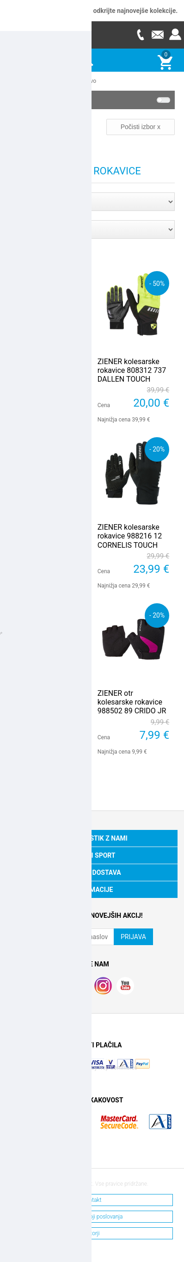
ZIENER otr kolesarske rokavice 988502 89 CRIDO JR (132, 701)
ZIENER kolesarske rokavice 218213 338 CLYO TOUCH (49, 535)
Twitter (81, 985)
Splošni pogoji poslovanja (92, 1216)
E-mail (157, 34)
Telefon (140, 34)
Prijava (175, 34)
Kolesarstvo (81, 81)
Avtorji (91, 1233)
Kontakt (92, 1199)
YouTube (125, 985)
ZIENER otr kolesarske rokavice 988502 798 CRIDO (47, 370)
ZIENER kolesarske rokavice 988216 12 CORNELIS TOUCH (130, 535)
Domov (17, 81)
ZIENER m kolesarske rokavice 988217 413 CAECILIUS (50, 701)
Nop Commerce (117, 1067)
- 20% (74, 282)
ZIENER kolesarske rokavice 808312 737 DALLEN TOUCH (132, 370)
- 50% (157, 282)
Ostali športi (46, 81)
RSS (103, 985)
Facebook (58, 985)
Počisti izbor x (140, 126)
